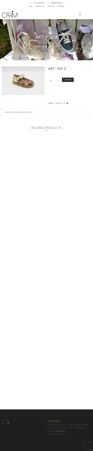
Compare (67, 80)
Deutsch (51, 6)
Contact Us (40, 6)
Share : (50, 103)
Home (37, 46)
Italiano (61, 6)
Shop (31, 6)
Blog (44, 46)
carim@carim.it (56, 3)
